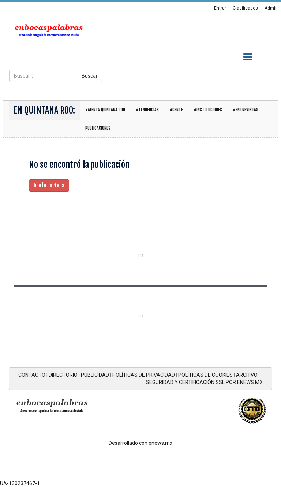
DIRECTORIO (63, 375)
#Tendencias (147, 109)
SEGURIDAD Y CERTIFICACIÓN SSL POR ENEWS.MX (204, 382)
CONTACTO (31, 375)
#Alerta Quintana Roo (105, 109)
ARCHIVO (247, 375)
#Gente (176, 109)
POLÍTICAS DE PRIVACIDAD (143, 375)
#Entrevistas (245, 109)
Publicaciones (97, 128)
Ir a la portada (49, 185)
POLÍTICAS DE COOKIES (205, 375)
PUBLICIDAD (95, 375)
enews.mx (160, 443)
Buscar (90, 76)
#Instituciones (208, 109)
